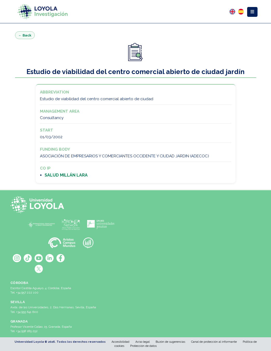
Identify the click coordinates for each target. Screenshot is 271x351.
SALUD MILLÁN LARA (66, 175)
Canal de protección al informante (214, 341)
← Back (25, 35)
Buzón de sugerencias (170, 341)
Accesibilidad (120, 341)
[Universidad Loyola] (38, 205)
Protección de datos (143, 346)
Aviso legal (142, 341)
